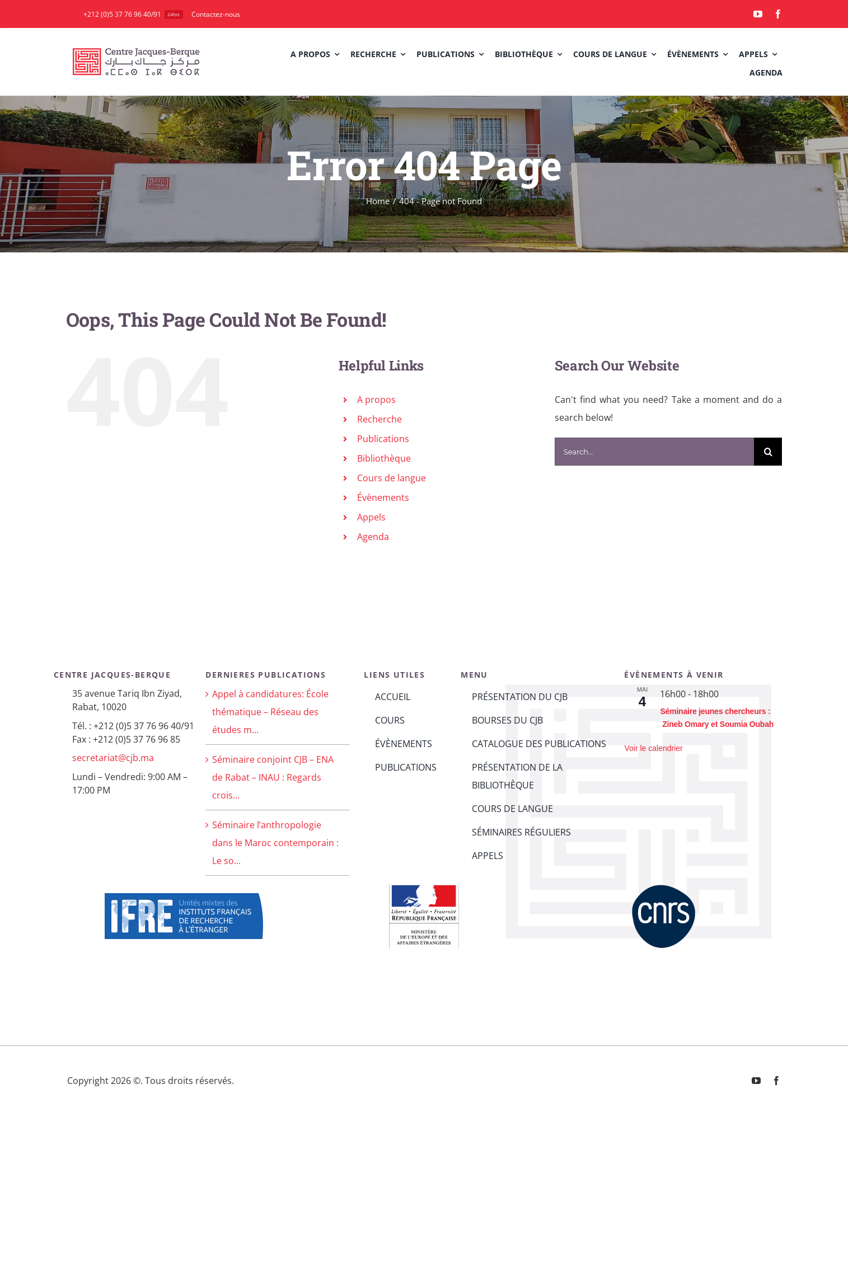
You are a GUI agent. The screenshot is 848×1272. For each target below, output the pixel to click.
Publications (383, 439)
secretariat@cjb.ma (113, 758)
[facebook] (778, 14)
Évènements (383, 497)
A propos (376, 399)
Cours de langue (391, 478)
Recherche (379, 419)
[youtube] (757, 14)
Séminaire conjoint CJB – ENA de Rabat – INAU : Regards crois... (273, 777)
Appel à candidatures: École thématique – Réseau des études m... (270, 712)
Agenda (373, 537)
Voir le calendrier (653, 748)
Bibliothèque (384, 458)
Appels (371, 517)
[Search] (768, 452)
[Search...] (655, 452)
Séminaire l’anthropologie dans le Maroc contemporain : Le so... (275, 843)
